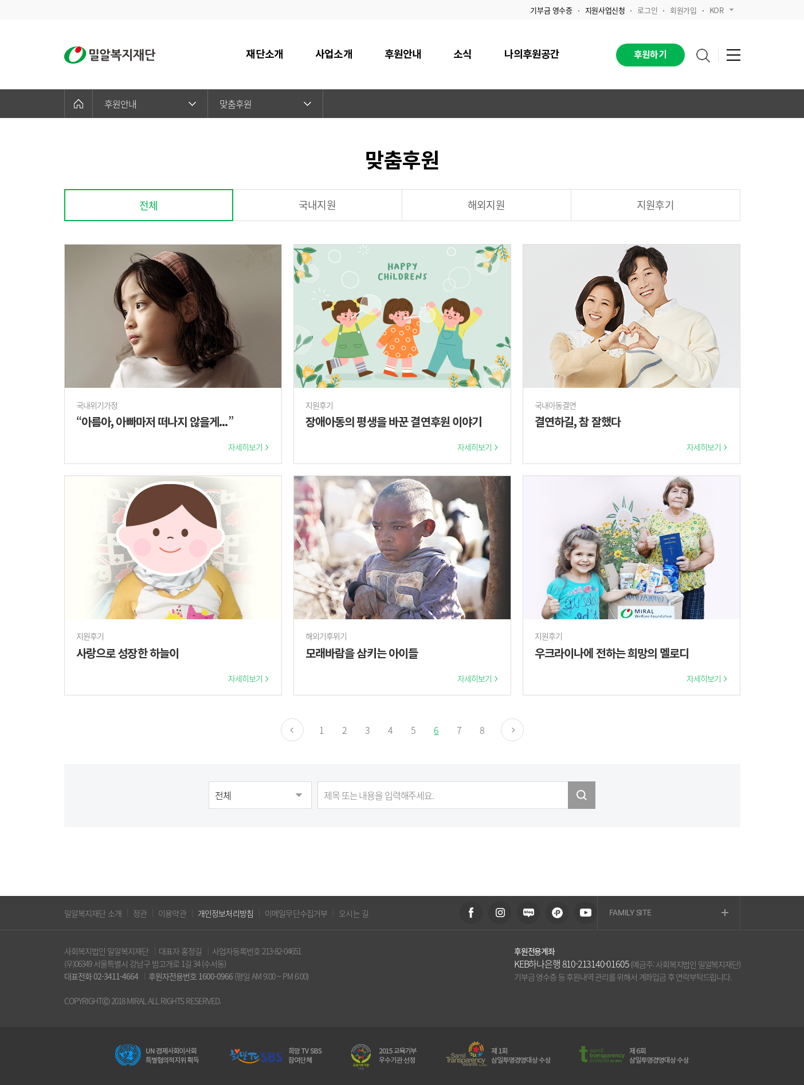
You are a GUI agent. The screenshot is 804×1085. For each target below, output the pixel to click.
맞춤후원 (265, 104)
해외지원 (486, 205)
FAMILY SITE (668, 913)
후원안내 (150, 104)
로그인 (647, 10)
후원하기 (650, 55)
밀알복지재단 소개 (92, 913)
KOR (721, 10)
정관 (140, 913)
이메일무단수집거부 (296, 913)
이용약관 (172, 913)
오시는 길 (353, 913)
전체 (148, 205)
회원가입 (683, 10)
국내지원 (317, 205)
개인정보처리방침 (225, 913)
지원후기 (655, 205)
